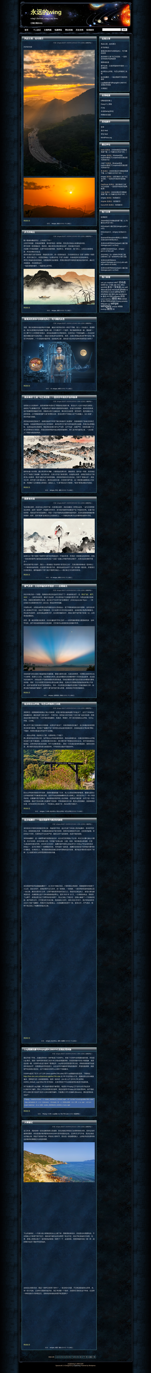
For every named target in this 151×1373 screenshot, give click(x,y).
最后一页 (92, 1357)
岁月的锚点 (29, 232)
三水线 (47, 811)
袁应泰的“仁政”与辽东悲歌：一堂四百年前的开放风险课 (50, 397)
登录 (102, 127)
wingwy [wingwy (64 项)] (106, 306)
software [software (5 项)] (116, 296)
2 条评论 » (89, 401)
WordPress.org (106, 138)
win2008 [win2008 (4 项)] (104, 287)
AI (51, 388)
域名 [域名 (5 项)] (113, 294)
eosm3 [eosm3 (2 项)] (103, 299)
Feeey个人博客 (106, 104)
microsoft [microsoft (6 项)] (116, 290)
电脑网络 (58, 30)
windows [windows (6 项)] (104, 294)
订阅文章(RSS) (36, 23)
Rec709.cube (65, 1114)
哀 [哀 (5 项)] (114, 309)
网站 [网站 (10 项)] (119, 298)
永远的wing (46, 12)
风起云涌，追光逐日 (33, 38)
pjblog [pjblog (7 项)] (117, 292)
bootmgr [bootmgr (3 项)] (104, 309)
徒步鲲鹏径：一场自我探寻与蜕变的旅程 (43, 820)
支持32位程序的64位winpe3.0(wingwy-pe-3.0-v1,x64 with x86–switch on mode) (114, 262)
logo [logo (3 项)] (108, 304)
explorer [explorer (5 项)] (110, 282)
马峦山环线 (68, 811)
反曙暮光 (56, 695)
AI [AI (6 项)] (108, 296)
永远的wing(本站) (107, 111)
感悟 (58, 310)
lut (59, 1114)
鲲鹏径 (63, 1041)
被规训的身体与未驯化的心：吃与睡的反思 (44, 319)
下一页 (85, 1357)
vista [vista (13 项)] (120, 306)
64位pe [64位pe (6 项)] (104, 304)
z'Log (103, 108)
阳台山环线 (60, 811)
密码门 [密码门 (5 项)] (123, 292)
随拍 (58, 223)
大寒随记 (28, 1122)
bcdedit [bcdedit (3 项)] (111, 292)
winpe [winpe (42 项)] (114, 303)
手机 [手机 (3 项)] (118, 285)
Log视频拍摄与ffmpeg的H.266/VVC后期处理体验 (47, 1049)
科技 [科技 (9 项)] (123, 296)
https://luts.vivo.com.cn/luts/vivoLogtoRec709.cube (42, 1076)
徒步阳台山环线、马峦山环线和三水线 (42, 704)
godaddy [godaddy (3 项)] (124, 301)
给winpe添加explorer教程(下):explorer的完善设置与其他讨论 (114, 158)
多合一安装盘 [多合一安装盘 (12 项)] (114, 287)
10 (80, 1357)
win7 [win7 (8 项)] (116, 282)
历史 (56, 490)
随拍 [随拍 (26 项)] (109, 308)
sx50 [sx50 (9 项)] (103, 285)
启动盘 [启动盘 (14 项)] (122, 282)
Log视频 (54, 1114)
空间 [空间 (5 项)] (111, 296)
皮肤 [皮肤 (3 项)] (115, 285)
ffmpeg (45, 1114)
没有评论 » (88, 43)
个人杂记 (37, 30)
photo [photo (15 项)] (123, 289)
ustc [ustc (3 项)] (105, 282)
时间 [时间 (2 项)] (123, 287)
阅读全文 (27, 221)
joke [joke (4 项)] (117, 294)
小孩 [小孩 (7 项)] (111, 285)
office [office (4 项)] (123, 285)
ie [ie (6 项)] (101, 296)
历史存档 (79, 30)
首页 (26, 30)
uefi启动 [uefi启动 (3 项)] (114, 306)
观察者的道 (29, 499)
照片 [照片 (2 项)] (107, 285)
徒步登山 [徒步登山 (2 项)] (108, 299)
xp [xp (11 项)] (110, 294)
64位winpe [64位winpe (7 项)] (111, 301)
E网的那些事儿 (106, 101)
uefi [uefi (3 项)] (102, 282)
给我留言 (90, 30)
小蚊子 (103, 163)
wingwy (54, 223)
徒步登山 (53, 811)
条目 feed (104, 130)
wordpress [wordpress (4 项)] (123, 294)
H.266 (49, 1114)
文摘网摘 (47, 30)
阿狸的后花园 (106, 115)
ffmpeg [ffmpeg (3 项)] (118, 301)
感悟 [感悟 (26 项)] (114, 298)
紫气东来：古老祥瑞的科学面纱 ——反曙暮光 (45, 586)
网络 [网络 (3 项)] (104, 301)
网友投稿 (69, 30)
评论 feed (104, 134)
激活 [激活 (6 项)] (105, 296)
